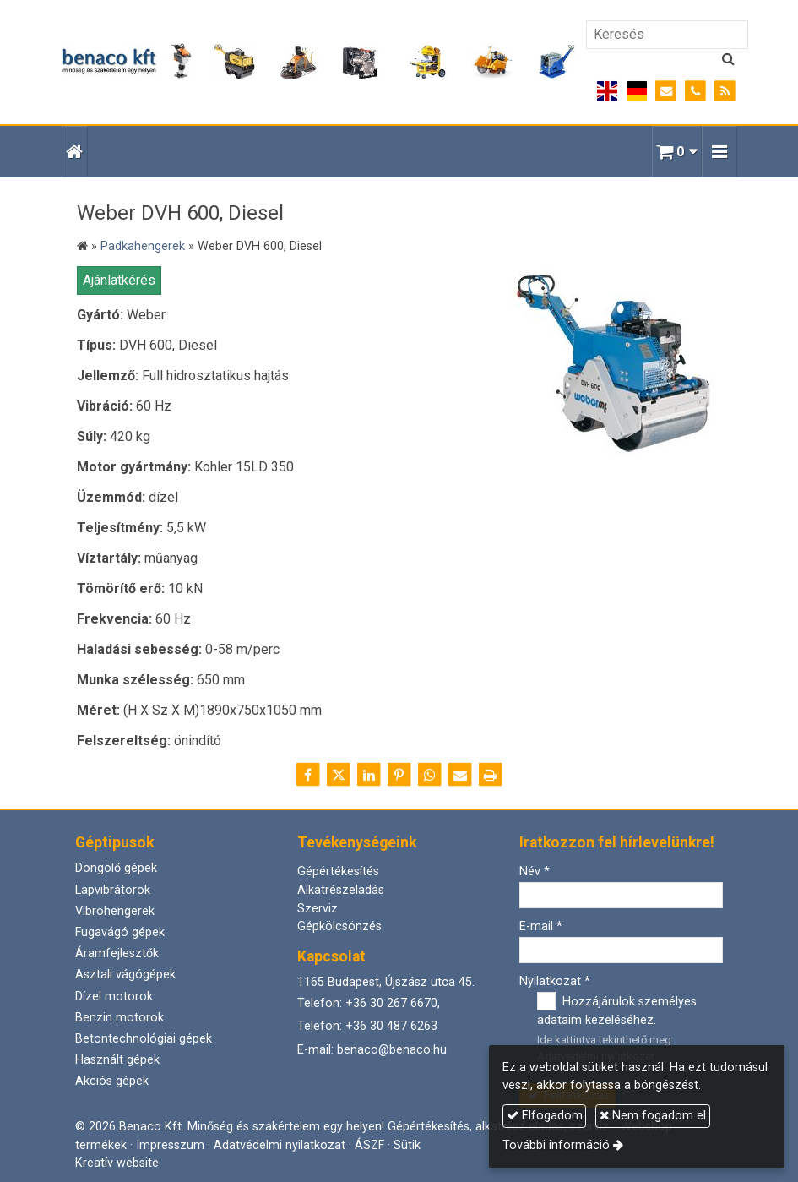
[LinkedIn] (369, 774)
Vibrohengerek (115, 911)
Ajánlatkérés (119, 280)
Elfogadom (545, 1115)
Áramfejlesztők (117, 953)
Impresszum (170, 1145)
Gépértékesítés (338, 871)
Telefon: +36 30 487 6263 (367, 1026)
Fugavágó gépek (120, 932)
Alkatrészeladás (340, 890)
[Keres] (728, 59)
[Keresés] (667, 34)
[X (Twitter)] (338, 774)
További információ (556, 1145)
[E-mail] (666, 91)
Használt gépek (117, 1060)
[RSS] (725, 91)
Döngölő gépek (116, 868)
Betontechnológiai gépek (143, 1039)
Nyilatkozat (554, 981)
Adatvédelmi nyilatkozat (279, 1145)
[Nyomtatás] (490, 774)
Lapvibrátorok (112, 890)
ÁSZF (369, 1145)
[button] (719, 152)
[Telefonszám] (695, 91)
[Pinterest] (399, 774)
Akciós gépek (112, 1081)
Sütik (407, 1145)
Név (534, 871)
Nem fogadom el (653, 1115)
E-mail (540, 926)
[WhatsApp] (429, 774)
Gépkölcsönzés (339, 926)
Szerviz (317, 908)
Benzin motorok (119, 1017)
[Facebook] (308, 774)
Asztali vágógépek (125, 974)
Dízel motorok (114, 996)
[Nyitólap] (319, 62)
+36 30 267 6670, (392, 1003)
